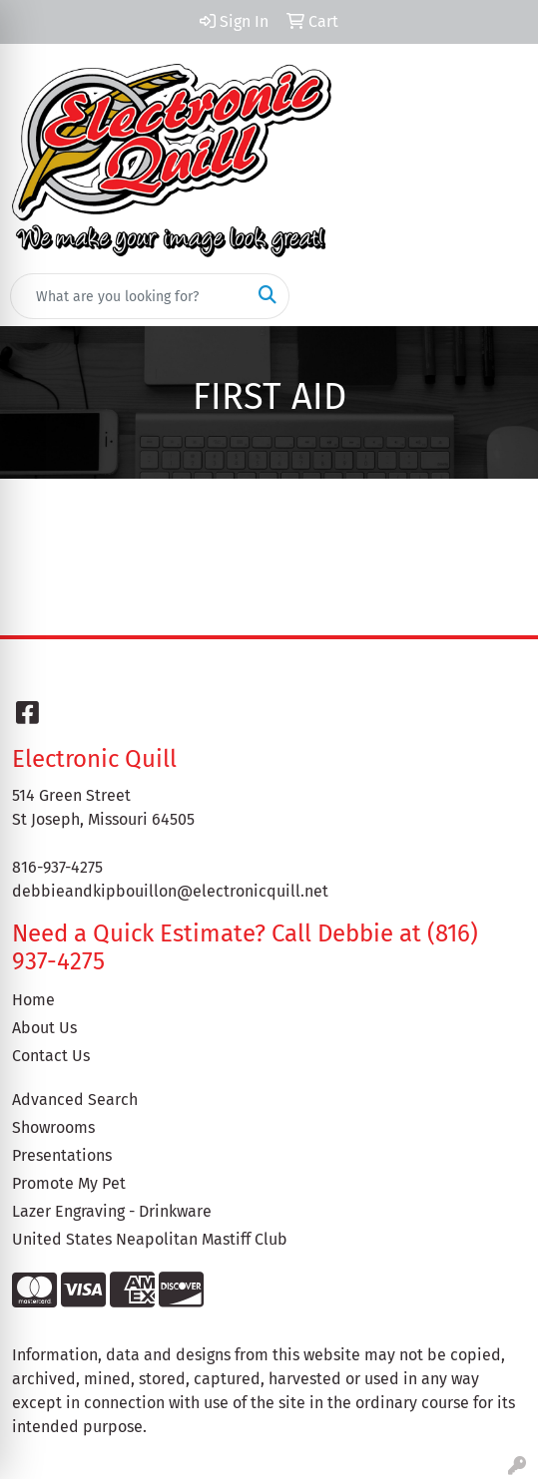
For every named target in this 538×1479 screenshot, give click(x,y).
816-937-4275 (57, 867)
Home (33, 999)
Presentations (62, 1155)
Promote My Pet (69, 1183)
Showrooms (53, 1127)
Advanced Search (75, 1099)
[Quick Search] (129, 296)
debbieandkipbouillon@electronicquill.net (170, 891)
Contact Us (51, 1055)
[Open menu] (498, 296)
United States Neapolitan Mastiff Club (149, 1239)
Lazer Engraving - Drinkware (112, 1211)
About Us (44, 1027)
